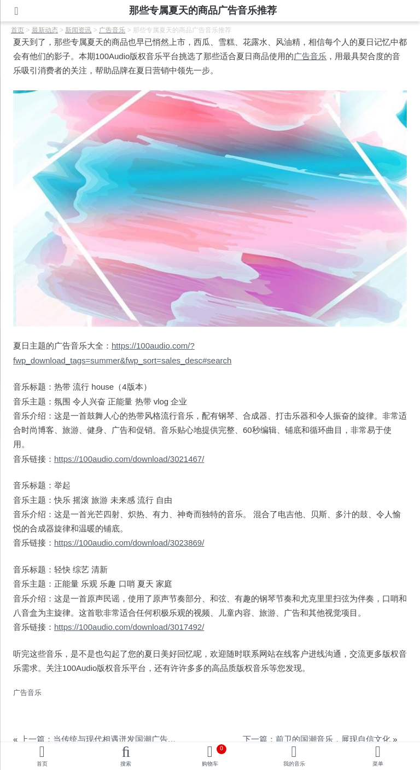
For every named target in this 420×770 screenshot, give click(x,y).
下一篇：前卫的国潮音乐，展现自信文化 (316, 739)
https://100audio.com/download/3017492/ (129, 627)
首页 (42, 764)
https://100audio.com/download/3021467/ (129, 459)
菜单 (377, 764)
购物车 (214, 755)
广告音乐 (310, 56)
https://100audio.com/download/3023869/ (129, 542)
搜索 (125, 764)
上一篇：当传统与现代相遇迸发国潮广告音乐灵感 (110, 739)
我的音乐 (294, 764)
